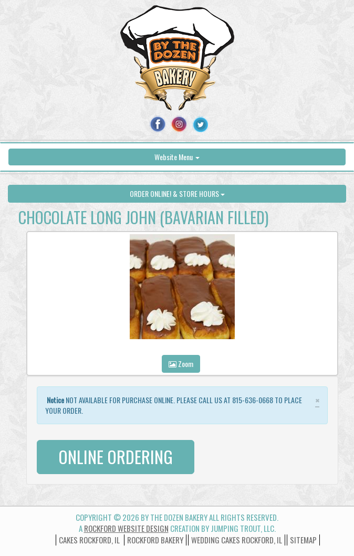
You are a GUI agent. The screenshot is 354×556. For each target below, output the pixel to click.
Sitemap (303, 539)
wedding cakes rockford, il (236, 539)
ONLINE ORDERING (115, 456)
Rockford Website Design (126, 528)
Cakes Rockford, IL (89, 539)
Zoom (181, 363)
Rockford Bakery (155, 539)
